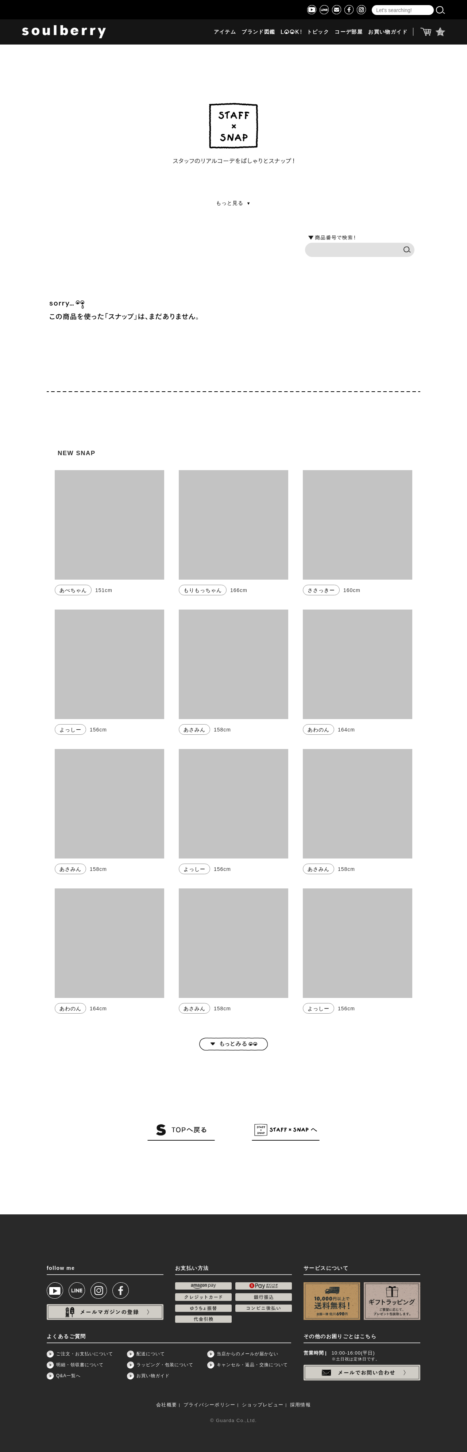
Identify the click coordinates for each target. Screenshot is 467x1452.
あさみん (194, 730)
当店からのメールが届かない (247, 1353)
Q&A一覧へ (68, 1375)
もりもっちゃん (203, 590)
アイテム (225, 32)
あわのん (318, 730)
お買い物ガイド (388, 32)
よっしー (70, 730)
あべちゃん (73, 590)
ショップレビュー (262, 1404)
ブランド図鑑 (258, 32)
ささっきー (321, 590)
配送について (150, 1353)
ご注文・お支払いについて (84, 1353)
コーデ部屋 (349, 32)
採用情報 (300, 1404)
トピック (318, 32)
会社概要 (166, 1404)
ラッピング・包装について (164, 1364)
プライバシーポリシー (210, 1404)
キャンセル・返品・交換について (252, 1364)
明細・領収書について (80, 1364)
